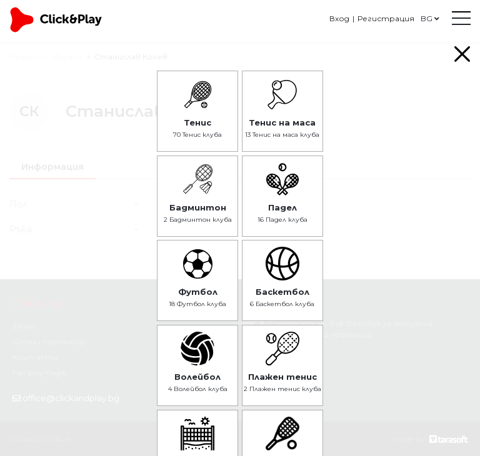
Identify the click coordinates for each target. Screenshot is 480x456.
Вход (339, 18)
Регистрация (386, 18)
